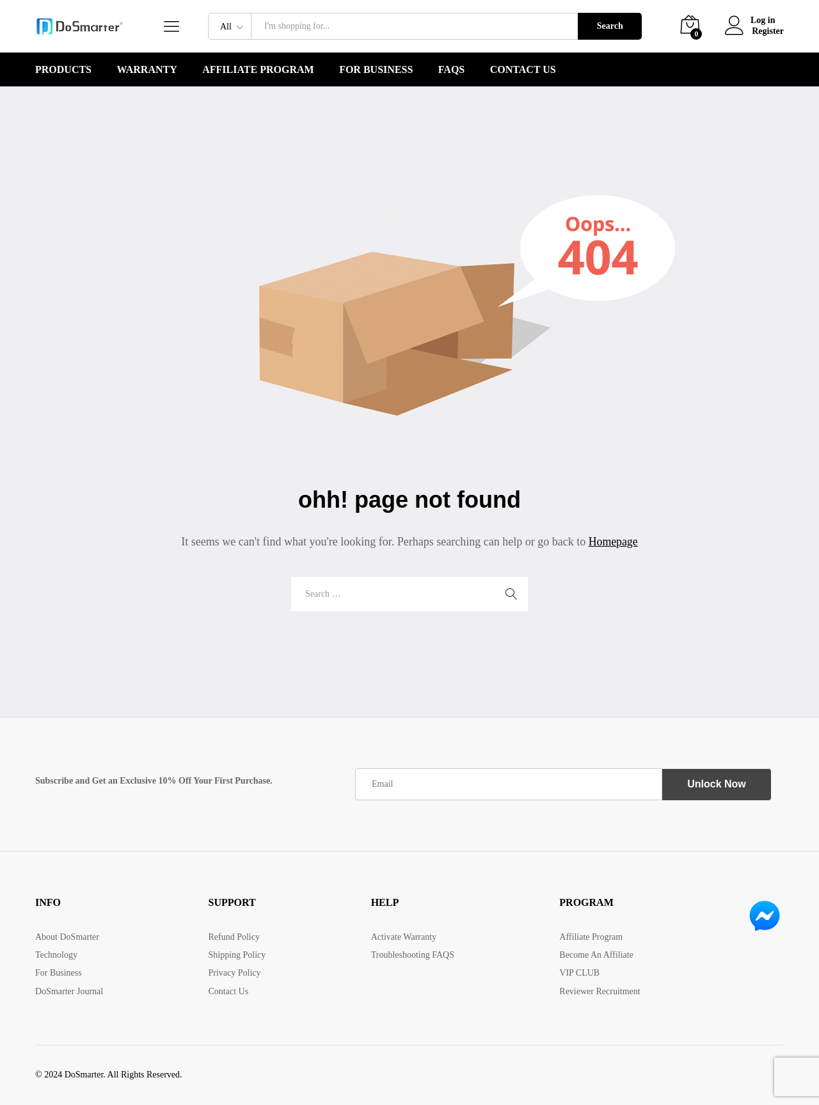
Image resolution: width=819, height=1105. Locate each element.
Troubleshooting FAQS (412, 955)
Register (768, 31)
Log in (751, 20)
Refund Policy (234, 937)
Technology (56, 955)
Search (610, 26)
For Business (376, 70)
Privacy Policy (234, 973)
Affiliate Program (258, 70)
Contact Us (523, 70)
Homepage (613, 541)
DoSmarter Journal (69, 991)
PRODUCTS (63, 70)
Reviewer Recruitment (599, 991)
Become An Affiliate (596, 955)
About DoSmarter (67, 937)
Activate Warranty (403, 937)
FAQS (451, 70)
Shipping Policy (237, 955)
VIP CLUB (579, 973)
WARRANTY (147, 70)
